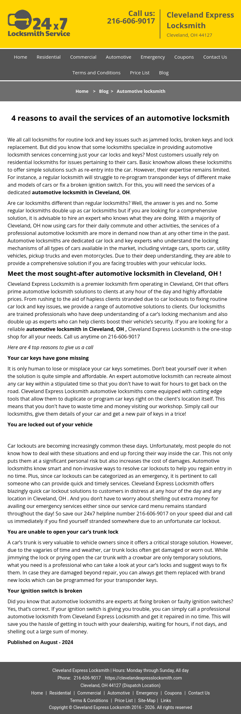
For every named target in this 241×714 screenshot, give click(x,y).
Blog (164, 72)
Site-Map (146, 700)
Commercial (83, 57)
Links (166, 700)
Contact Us (215, 57)
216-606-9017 (131, 20)
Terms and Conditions (96, 72)
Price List (140, 72)
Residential (49, 57)
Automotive (118, 57)
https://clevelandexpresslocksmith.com (143, 677)
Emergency (153, 57)
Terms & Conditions (89, 700)
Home (20, 57)
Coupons (184, 57)
